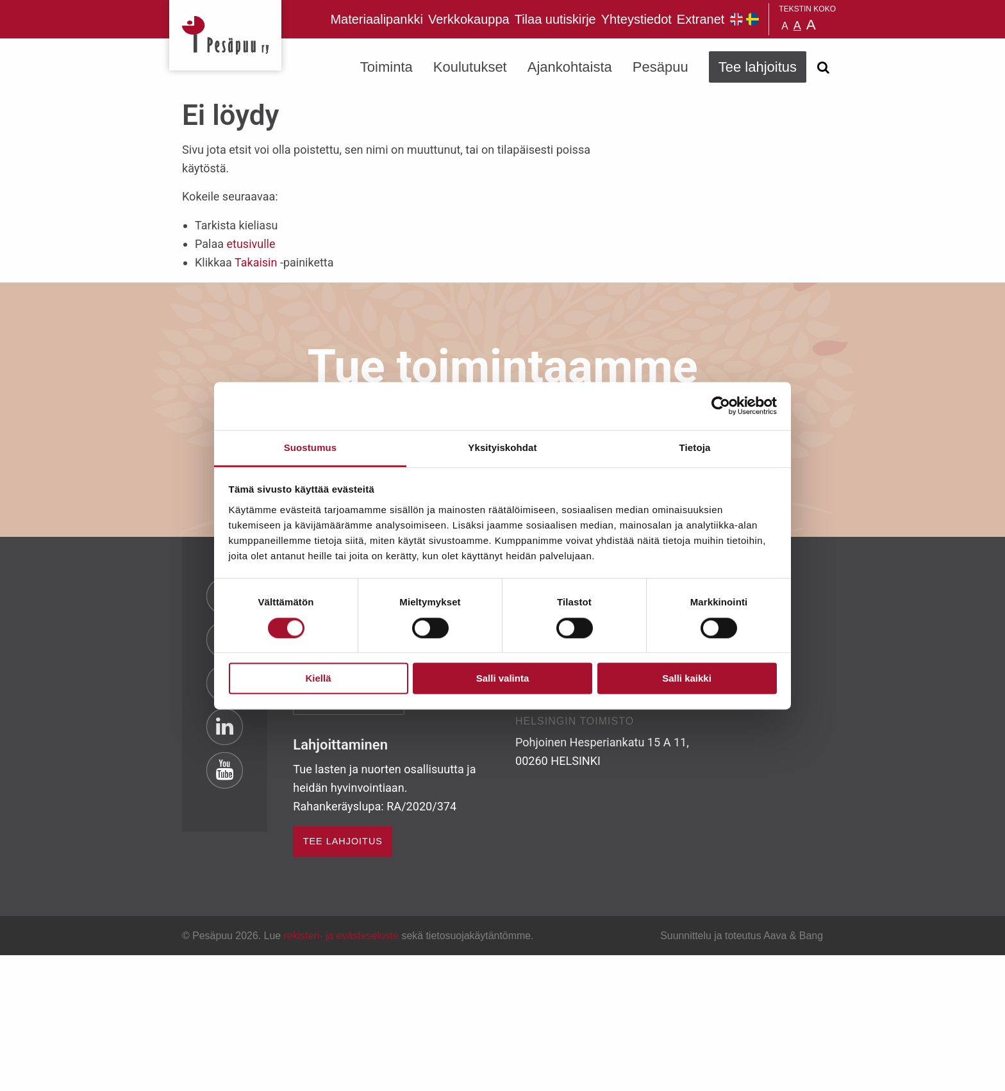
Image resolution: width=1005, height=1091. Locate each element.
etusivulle (250, 243)
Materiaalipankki (376, 19)
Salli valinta (502, 678)
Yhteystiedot (636, 19)
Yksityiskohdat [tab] (502, 447)
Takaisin (256, 262)
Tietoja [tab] (695, 447)
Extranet (700, 19)
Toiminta (386, 67)
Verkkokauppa (469, 19)
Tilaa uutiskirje (555, 19)
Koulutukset (470, 67)
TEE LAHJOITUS (343, 841)
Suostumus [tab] (310, 447)
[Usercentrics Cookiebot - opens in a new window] (721, 405)
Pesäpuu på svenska (752, 19)
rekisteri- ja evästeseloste (341, 935)
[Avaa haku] (823, 67)
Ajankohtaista (569, 67)
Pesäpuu (225, 35)
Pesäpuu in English (736, 19)
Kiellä (318, 678)
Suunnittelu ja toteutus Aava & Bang (741, 935)
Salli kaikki (686, 678)
